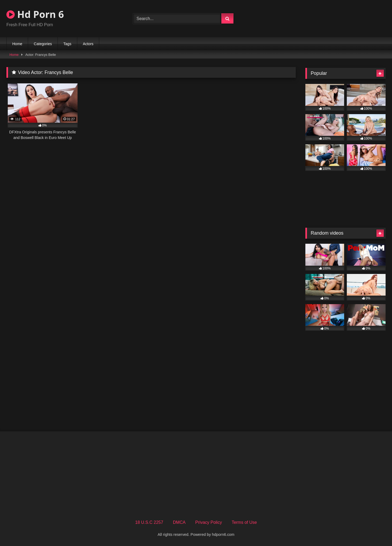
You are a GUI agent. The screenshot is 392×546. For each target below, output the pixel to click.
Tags (67, 44)
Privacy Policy (208, 522)
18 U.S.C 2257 (149, 522)
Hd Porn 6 (35, 14)
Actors (88, 44)
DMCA (179, 522)
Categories (43, 44)
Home (17, 44)
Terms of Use (244, 522)
